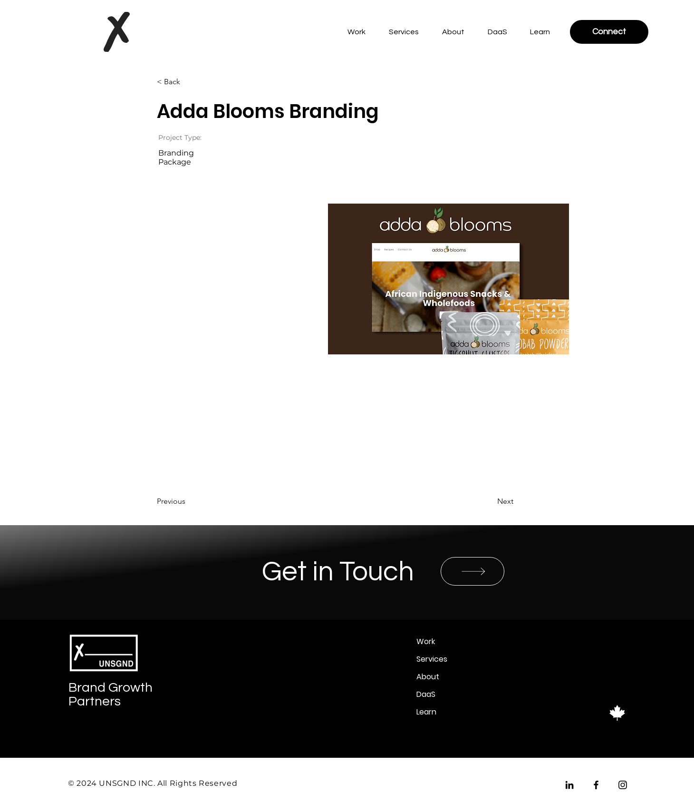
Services (431, 659)
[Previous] (188, 501)
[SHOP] (472, 571)
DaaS (425, 694)
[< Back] (188, 81)
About (427, 676)
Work (425, 641)
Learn (426, 711)
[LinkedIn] (569, 785)
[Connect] (609, 32)
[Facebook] (596, 785)
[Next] (489, 501)
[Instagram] (622, 785)
